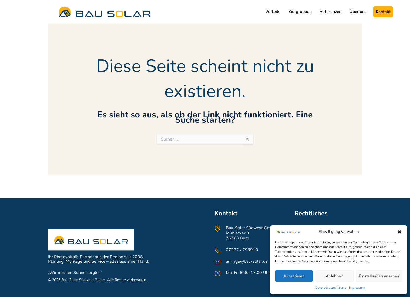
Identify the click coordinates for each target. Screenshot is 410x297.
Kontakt (383, 12)
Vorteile (273, 11)
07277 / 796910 (242, 250)
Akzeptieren (294, 276)
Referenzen (330, 11)
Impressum (357, 287)
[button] (399, 231)
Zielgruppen (300, 11)
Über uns (358, 11)
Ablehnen (334, 276)
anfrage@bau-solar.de (247, 261)
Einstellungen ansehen (379, 276)
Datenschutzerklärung (330, 287)
